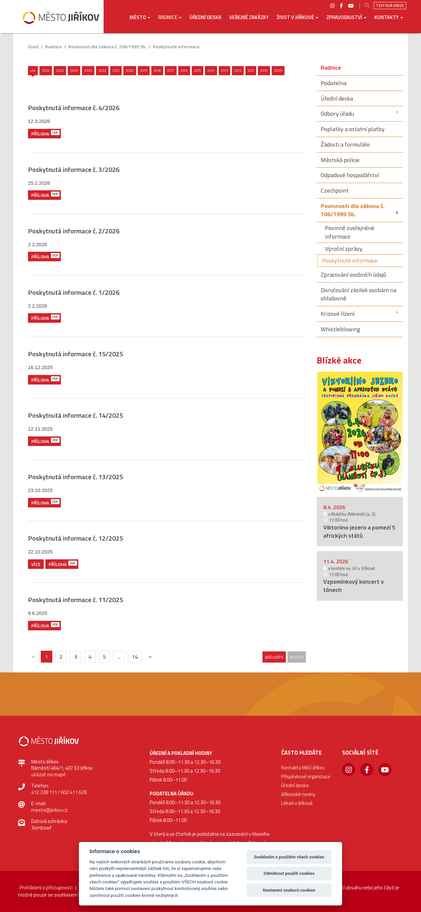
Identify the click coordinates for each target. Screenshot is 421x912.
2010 (264, 70)
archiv (297, 657)
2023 (88, 70)
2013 (224, 70)
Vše (33, 70)
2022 (102, 70)
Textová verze (390, 5)
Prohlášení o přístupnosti (46, 887)
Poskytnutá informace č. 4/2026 (73, 108)
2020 (130, 70)
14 (135, 657)
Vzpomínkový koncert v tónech (353, 585)
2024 (74, 70)
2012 (237, 70)
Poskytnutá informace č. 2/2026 (73, 231)
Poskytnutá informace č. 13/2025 (75, 477)
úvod (33, 46)
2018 (157, 70)
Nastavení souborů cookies (289, 890)
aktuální (274, 657)
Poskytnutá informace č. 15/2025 (75, 354)
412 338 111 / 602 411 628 (59, 792)
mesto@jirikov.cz (49, 810)
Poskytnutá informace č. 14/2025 (75, 415)
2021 (116, 70)
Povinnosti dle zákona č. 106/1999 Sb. (107, 46)
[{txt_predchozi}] (33, 656)
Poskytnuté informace (176, 46)
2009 (278, 70)
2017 (170, 70)
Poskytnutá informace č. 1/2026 (73, 292)
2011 (251, 70)
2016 (184, 70)
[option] (360, 432)
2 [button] (363, 484)
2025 (60, 70)
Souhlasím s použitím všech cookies (289, 856)
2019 (143, 70)
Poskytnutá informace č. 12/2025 (75, 538)
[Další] (150, 656)
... (118, 657)
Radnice (53, 46)
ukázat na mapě (48, 774)
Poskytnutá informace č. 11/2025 (75, 600)
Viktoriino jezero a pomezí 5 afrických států (359, 531)
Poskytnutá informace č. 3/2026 (73, 169)
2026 (46, 70)
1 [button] (355, 484)
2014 (211, 70)
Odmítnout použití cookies (289, 873)
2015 (197, 70)
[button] (140, 22)
